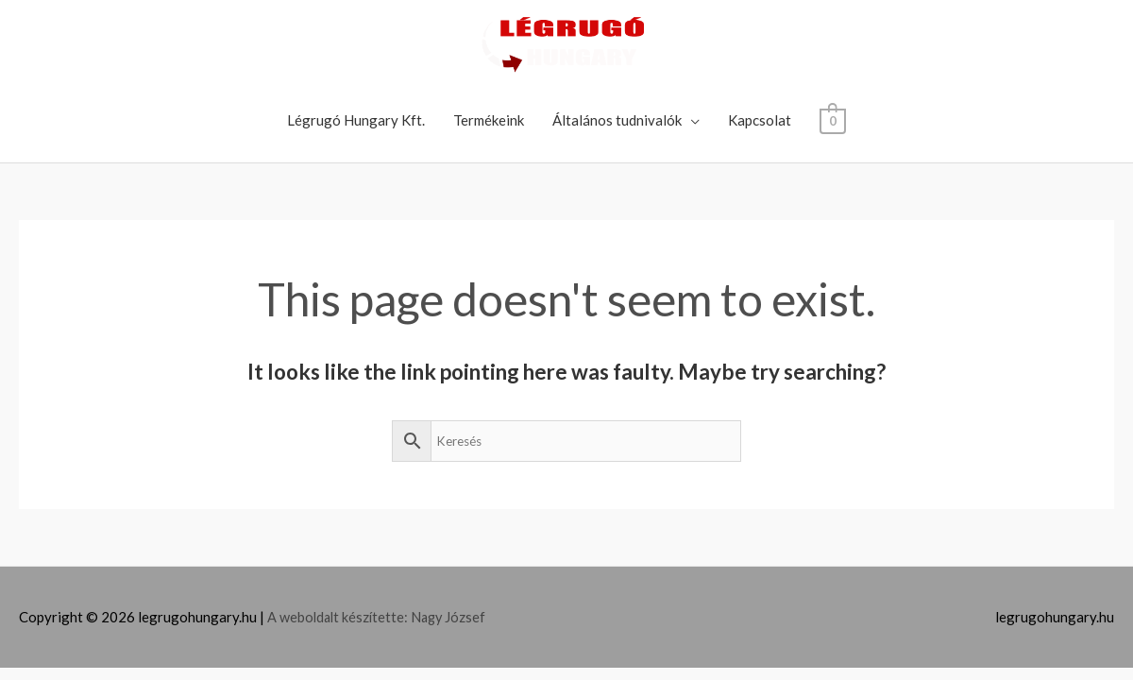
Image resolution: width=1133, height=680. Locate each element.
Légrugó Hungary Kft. (356, 119)
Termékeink (488, 119)
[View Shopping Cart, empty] (832, 119)
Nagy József (453, 616)
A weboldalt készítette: (340, 616)
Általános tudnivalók (617, 119)
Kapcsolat (759, 119)
